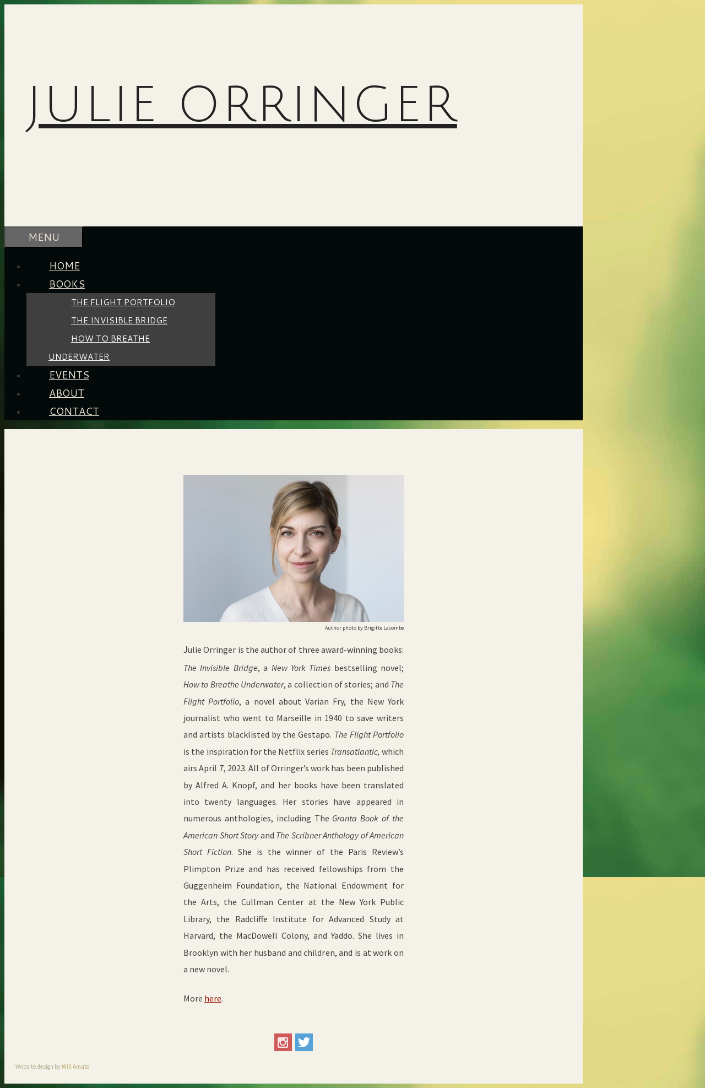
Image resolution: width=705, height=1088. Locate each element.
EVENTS (69, 374)
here (212, 998)
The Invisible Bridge (119, 320)
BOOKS (78, 284)
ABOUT (66, 393)
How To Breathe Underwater (99, 347)
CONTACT (74, 411)
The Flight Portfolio (123, 302)
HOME (64, 265)
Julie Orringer (241, 105)
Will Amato (75, 1066)
